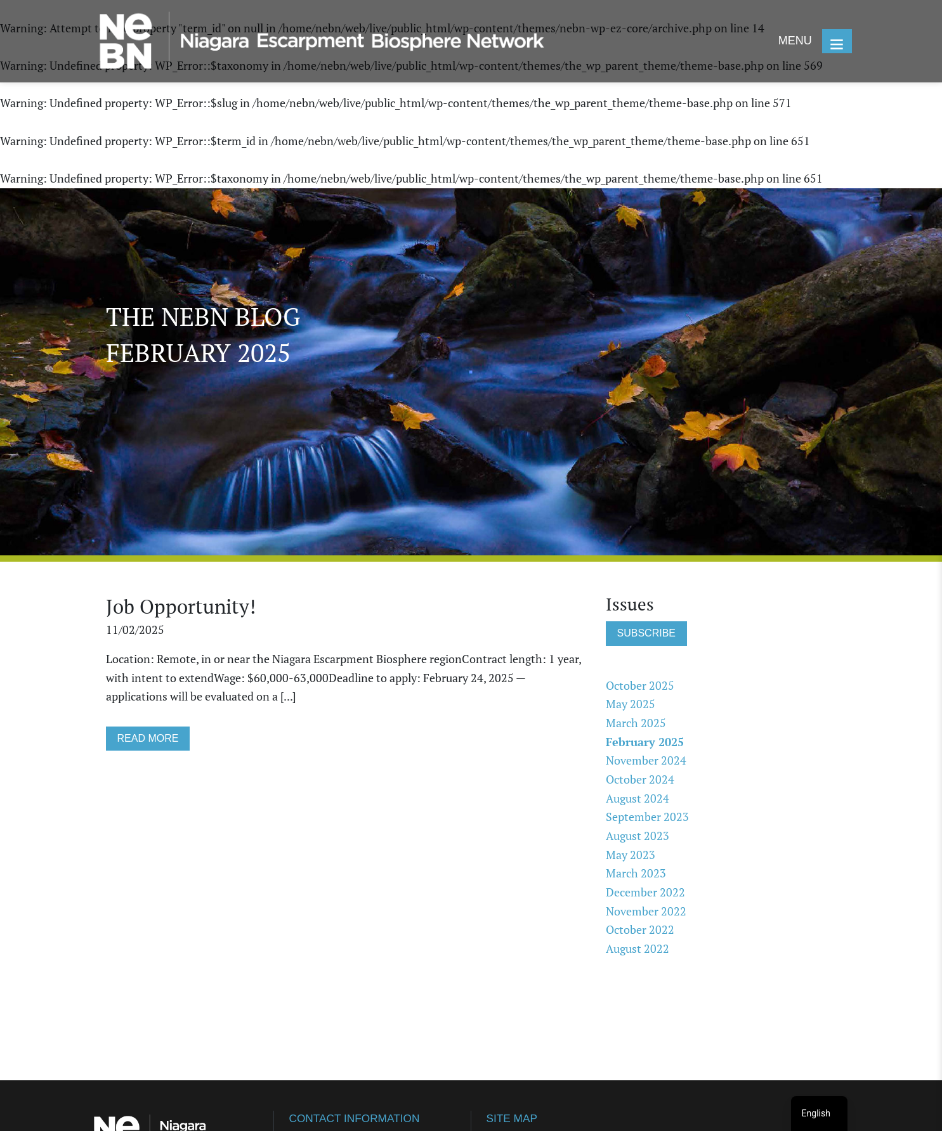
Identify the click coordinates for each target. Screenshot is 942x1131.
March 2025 (636, 726)
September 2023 (647, 819)
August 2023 (637, 838)
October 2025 (640, 687)
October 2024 (640, 782)
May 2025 (630, 706)
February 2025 (645, 745)
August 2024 (637, 801)
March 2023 (636, 876)
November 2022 (646, 914)
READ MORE (148, 742)
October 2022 (640, 932)
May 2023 (630, 857)
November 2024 (646, 763)
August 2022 (637, 951)
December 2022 (645, 895)
